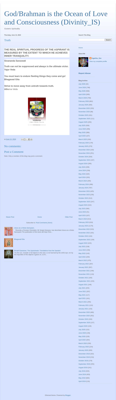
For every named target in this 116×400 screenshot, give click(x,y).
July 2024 (82, 167)
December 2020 (84, 312)
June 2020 (82, 333)
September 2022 (84, 240)
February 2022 (84, 264)
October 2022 (83, 236)
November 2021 (84, 274)
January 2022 (83, 267)
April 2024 (82, 177)
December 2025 (84, 108)
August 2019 (83, 367)
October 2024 (83, 157)
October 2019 (83, 361)
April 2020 (82, 340)
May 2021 (82, 295)
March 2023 (83, 219)
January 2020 (83, 350)
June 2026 (82, 87)
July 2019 (82, 371)
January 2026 (83, 105)
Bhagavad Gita (19, 239)
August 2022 (83, 243)
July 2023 (82, 208)
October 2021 (83, 278)
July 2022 (82, 246)
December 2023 (84, 191)
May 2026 (82, 91)
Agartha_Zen (96, 58)
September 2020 (84, 322)
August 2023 (83, 205)
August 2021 (83, 284)
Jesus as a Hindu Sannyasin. (24, 228)
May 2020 (82, 336)
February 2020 (84, 347)
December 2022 (84, 229)
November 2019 (84, 357)
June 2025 (82, 129)
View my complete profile (98, 61)
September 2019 (84, 364)
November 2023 (84, 195)
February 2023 (84, 222)
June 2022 (82, 250)
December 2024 (84, 150)
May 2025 (82, 132)
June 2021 (82, 291)
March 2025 (83, 139)
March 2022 (83, 260)
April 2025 (82, 136)
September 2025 (84, 118)
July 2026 (82, 84)
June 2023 (82, 212)
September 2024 (84, 160)
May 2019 (82, 378)
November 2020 (84, 316)
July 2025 (82, 125)
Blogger (68, 395)
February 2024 (84, 184)
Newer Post (10, 217)
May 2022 (82, 253)
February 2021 (84, 305)
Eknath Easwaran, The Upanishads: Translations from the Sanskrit (37, 251)
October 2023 (83, 198)
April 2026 (82, 94)
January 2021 (83, 309)
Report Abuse (85, 73)
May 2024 (82, 174)
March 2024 (83, 181)
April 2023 (82, 215)
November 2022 (84, 233)
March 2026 (83, 98)
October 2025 (83, 115)
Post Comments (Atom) (44, 223)
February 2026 (84, 101)
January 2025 (83, 146)
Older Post (68, 217)
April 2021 (82, 298)
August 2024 (83, 163)
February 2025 (84, 143)
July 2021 (82, 288)
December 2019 (84, 354)
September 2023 (84, 202)
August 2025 (83, 122)
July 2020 (82, 329)
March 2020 (83, 343)
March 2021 (83, 302)
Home (40, 217)
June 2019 (82, 374)
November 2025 (84, 112)
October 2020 (83, 319)
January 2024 (83, 188)
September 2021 (84, 281)
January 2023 (83, 226)
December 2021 (84, 271)
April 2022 (82, 257)
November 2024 (84, 153)
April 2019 (82, 381)
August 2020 (83, 326)
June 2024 (82, 170)
